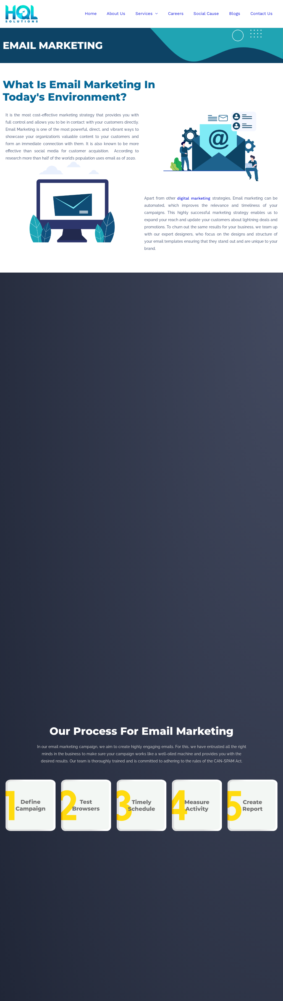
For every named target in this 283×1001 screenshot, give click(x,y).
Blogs (237, 13)
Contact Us (262, 13)
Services (152, 13)
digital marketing (193, 198)
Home (103, 13)
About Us (126, 13)
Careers (182, 13)
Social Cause (211, 13)
